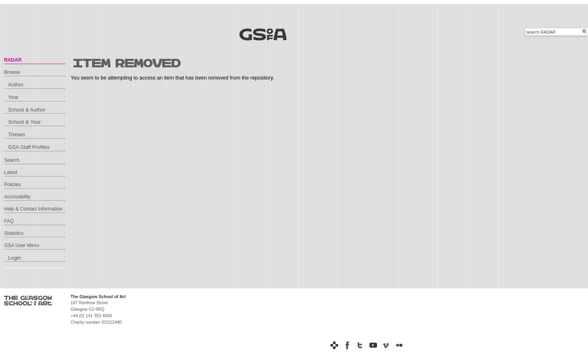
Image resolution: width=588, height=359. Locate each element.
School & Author (26, 110)
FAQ (9, 221)
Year (13, 97)
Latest (10, 172)
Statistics (14, 233)
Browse (12, 72)
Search (11, 160)
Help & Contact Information (33, 209)
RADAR (12, 60)
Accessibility (17, 197)
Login (14, 258)
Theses (16, 134)
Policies (12, 184)
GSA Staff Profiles (28, 147)
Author (16, 85)
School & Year (24, 122)
